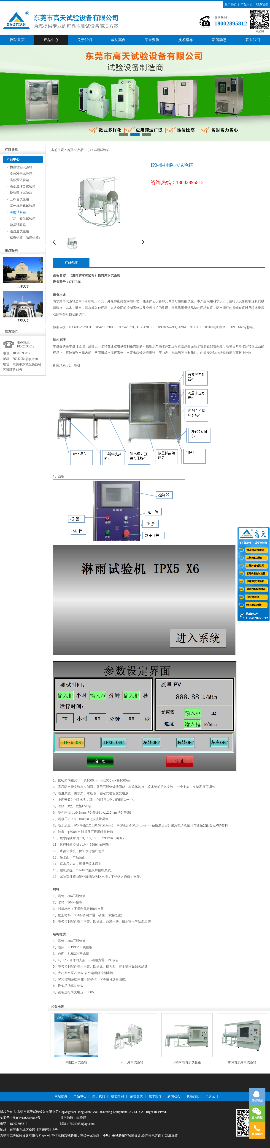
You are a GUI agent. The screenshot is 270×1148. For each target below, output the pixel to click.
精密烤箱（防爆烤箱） (26, 238)
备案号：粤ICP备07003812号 (20, 1118)
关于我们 (230, 4)
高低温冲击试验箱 (22, 186)
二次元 (210, 1096)
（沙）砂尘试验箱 (22, 218)
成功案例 (118, 40)
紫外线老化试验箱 (22, 205)
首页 (70, 150)
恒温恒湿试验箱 (21, 167)
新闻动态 (219, 40)
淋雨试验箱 (18, 212)
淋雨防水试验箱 (76, 1062)
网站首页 (17, 40)
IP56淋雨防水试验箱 (187, 1062)
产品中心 (247, 4)
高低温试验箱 (19, 180)
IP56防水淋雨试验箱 (242, 1062)
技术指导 (185, 40)
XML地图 (171, 1135)
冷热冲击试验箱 (21, 173)
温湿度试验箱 (19, 231)
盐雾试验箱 (18, 225)
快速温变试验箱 (21, 193)
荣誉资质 (152, 40)
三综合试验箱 (19, 199)
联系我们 (262, 4)
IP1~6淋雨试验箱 (131, 1062)
